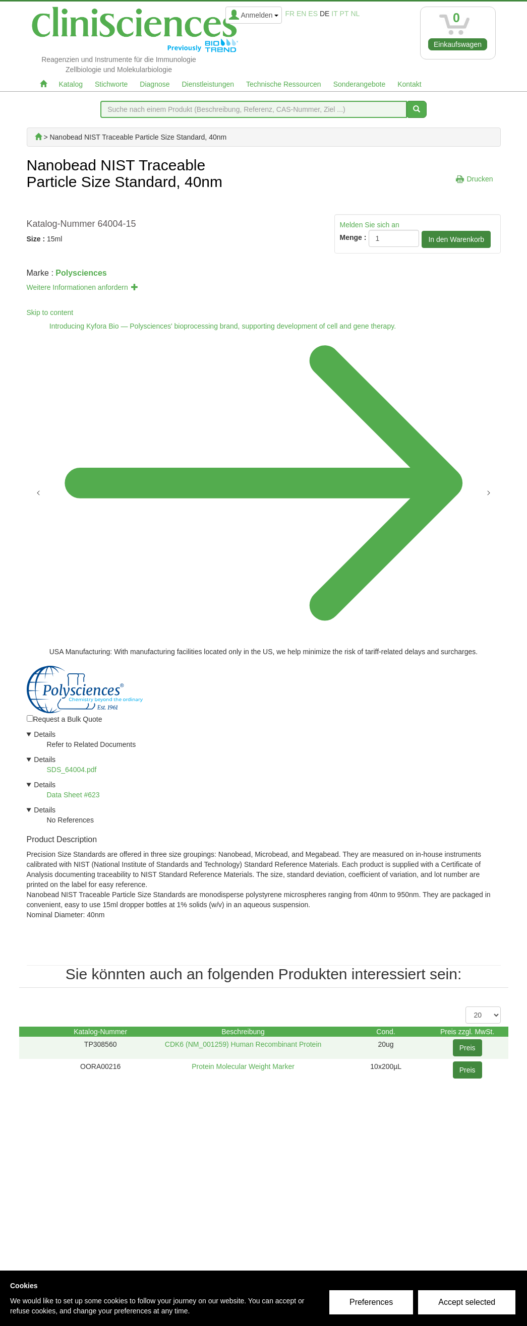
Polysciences (80, 273)
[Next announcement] (489, 492)
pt (344, 14)
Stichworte (111, 84)
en (301, 14)
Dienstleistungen (208, 84)
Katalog (71, 84)
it (334, 14)
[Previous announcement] (38, 492)
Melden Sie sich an (369, 225)
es (313, 14)
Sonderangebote (359, 84)
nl (355, 14)
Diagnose (154, 84)
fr (290, 14)
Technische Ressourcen (283, 84)
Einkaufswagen (458, 44)
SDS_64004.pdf (72, 770)
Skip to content (50, 312)
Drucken (479, 179)
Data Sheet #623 (73, 795)
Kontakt (409, 84)
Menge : (353, 237)
